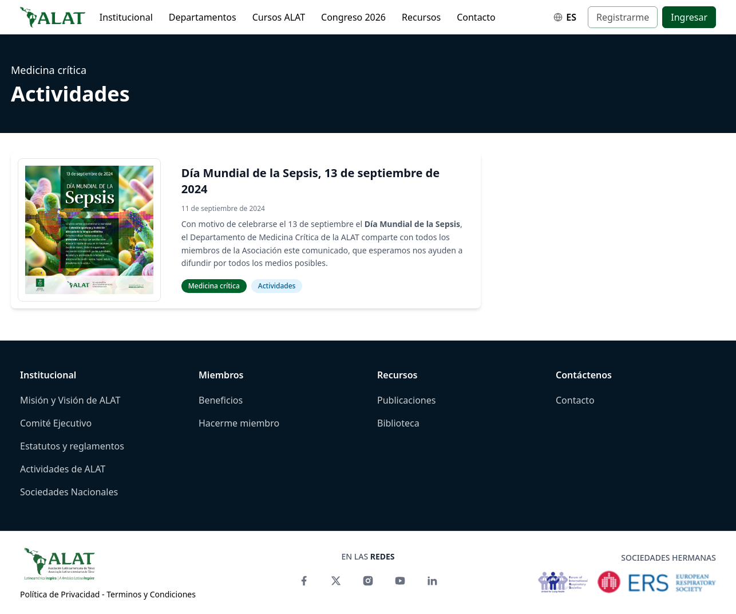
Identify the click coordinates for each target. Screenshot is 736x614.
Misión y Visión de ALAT (70, 400)
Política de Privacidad (60, 594)
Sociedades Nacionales (69, 492)
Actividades (277, 286)
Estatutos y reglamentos (72, 446)
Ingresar (689, 17)
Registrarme (622, 17)
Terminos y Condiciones (151, 594)
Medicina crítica (48, 70)
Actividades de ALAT (62, 469)
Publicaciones (406, 400)
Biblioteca (398, 423)
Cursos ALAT (278, 17)
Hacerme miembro (239, 423)
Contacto (476, 17)
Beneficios (221, 400)
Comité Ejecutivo (56, 423)
